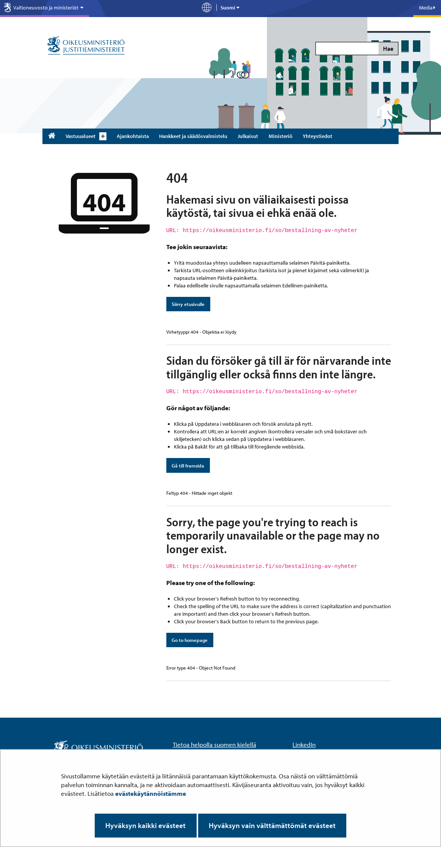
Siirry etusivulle (188, 304)
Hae (388, 48)
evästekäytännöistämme (150, 793)
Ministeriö (280, 136)
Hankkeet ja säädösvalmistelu (193, 136)
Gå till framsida (188, 466)
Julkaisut (248, 136)
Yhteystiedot (317, 136)
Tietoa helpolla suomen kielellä (214, 744)
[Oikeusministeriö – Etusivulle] (86, 46)
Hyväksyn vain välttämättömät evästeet (272, 825)
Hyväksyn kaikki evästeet (145, 825)
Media (427, 7)
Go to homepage (190, 640)
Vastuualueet (80, 136)
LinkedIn (304, 744)
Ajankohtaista (133, 136)
